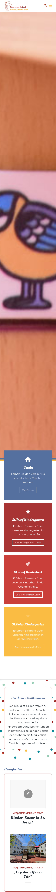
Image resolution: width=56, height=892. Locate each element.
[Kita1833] (23, 6)
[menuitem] (44, 6)
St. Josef (38, 813)
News (29, 813)
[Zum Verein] (28, 490)
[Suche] (44, 6)
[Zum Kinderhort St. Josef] (28, 594)
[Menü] (50, 6)
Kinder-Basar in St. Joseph (28, 820)
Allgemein (19, 813)
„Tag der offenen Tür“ (28, 874)
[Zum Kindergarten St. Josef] (28, 542)
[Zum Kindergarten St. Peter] (28, 647)
